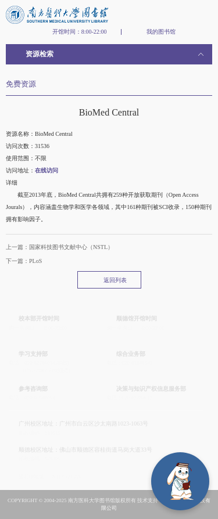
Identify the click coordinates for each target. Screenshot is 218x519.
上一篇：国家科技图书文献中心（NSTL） (59, 247)
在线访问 (46, 170)
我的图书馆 (161, 32)
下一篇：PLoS (24, 261)
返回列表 (115, 280)
